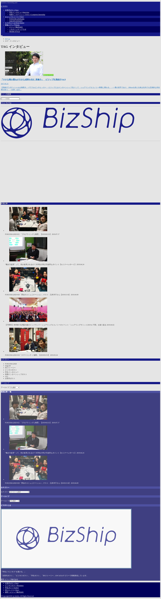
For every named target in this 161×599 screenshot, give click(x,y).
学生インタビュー (19, 12)
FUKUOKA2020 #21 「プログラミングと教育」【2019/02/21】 (80, 221)
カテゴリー (5, 492)
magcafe (16, 21)
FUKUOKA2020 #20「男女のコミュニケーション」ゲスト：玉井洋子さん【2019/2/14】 (80, 281)
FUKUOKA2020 (16, 19)
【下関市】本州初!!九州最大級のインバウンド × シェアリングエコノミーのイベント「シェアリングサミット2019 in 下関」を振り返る (80, 312)
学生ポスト (12, 588)
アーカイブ (5, 387)
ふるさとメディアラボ (17, 29)
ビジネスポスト (11, 370)
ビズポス (4, 6)
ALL (6, 376)
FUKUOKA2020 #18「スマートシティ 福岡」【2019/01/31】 (80, 342)
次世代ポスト (11, 10)
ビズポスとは (14, 23)
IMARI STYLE (14, 31)
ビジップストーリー (14, 17)
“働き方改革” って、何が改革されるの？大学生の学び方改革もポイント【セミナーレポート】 (80, 251)
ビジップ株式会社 (16, 27)
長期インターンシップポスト (27, 14)
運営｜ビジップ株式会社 (14, 592)
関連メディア (12, 25)
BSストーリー (10, 368)
